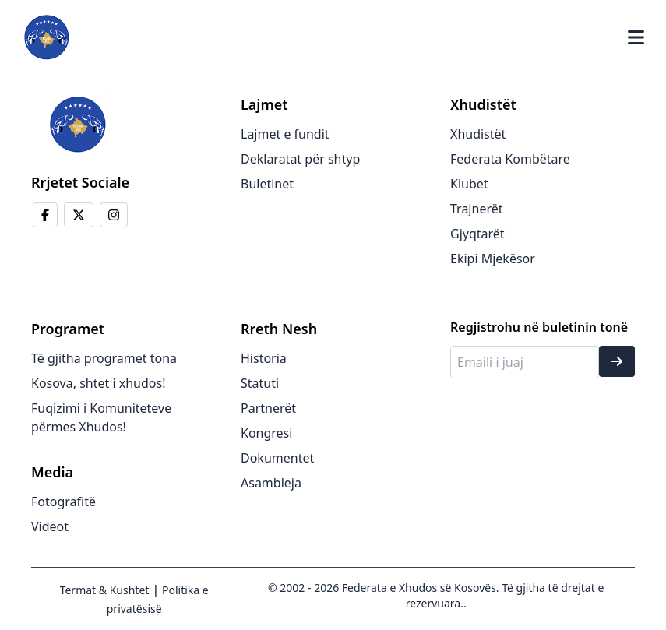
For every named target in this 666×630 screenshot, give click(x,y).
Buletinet (267, 183)
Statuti (260, 383)
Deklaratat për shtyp (300, 158)
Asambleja (271, 482)
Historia (264, 358)
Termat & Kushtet (105, 589)
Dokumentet (277, 457)
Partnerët (268, 408)
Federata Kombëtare (510, 158)
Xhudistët (478, 134)
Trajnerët (476, 208)
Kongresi (266, 433)
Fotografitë (63, 501)
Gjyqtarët (477, 233)
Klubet (469, 183)
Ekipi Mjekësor (492, 258)
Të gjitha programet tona (104, 358)
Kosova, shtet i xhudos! (98, 383)
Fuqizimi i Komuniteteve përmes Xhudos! (101, 417)
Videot (50, 526)
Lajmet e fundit (285, 134)
